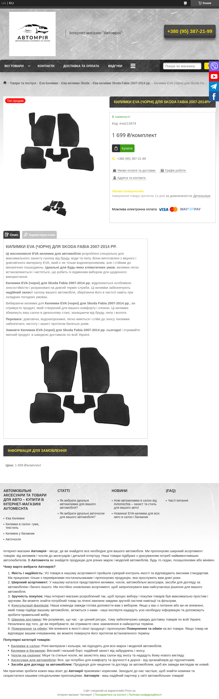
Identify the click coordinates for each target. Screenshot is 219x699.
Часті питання (178, 500)
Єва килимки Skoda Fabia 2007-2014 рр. (122, 83)
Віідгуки (115, 66)
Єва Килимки (15, 518)
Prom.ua (130, 690)
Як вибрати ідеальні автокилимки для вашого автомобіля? (78, 504)
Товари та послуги (23, 83)
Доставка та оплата (81, 66)
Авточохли (13, 539)
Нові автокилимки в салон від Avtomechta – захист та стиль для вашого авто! (135, 504)
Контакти (46, 66)
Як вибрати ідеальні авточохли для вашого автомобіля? (82, 515)
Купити (127, 148)
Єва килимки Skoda (75, 83)
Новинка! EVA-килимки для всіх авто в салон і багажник (137, 515)
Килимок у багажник (20, 533)
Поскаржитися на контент (110, 694)
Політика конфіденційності (145, 694)
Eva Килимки (48, 83)
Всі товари (13, 66)
